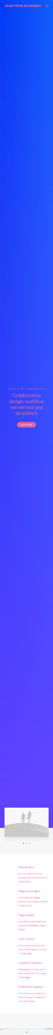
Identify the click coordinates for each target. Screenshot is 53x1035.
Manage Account (26, 1002)
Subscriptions (26, 977)
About (26, 932)
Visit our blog (27, 820)
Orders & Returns (27, 1010)
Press (26, 940)
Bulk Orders (27, 985)
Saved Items (26, 1006)
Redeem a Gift (26, 1014)
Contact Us (27, 952)
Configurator (26, 973)
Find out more (26, 620)
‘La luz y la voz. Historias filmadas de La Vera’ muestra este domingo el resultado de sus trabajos (27, 776)
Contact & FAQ (26, 969)
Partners (26, 936)
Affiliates (26, 981)
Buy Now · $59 (26, 55)
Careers (26, 944)
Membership (26, 948)
